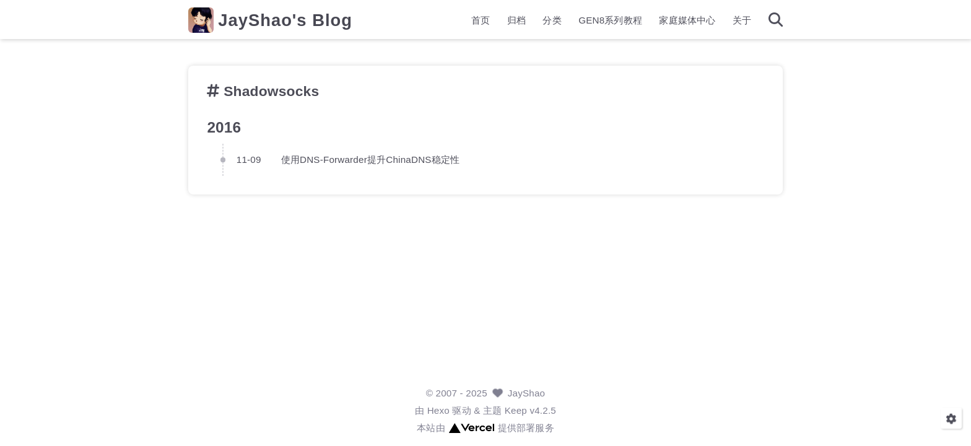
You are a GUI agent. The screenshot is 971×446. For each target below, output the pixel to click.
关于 (742, 22)
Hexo (438, 410)
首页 (480, 22)
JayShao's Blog (285, 22)
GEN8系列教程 (610, 22)
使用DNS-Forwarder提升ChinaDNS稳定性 (370, 159)
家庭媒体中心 (687, 22)
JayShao (527, 393)
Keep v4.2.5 (530, 410)
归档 (516, 22)
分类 (551, 22)
